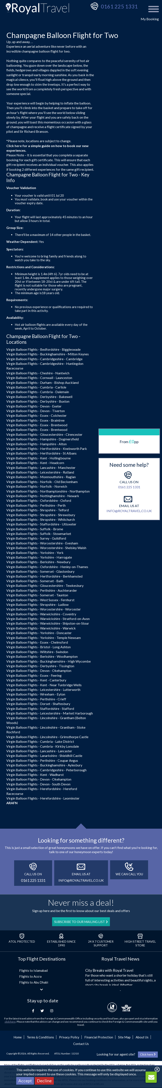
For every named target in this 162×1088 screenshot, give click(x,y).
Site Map (124, 1037)
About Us (142, 1037)
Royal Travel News (120, 959)
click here (10, 1021)
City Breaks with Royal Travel (109, 970)
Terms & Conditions (40, 1037)
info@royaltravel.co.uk (129, 437)
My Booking (150, 19)
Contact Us (81, 1044)
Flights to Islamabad (33, 970)
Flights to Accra (30, 976)
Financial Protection (98, 1037)
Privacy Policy (69, 1037)
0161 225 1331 (119, 6)
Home (18, 1037)
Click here (14, 146)
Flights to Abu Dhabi (33, 982)
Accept (25, 1080)
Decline (44, 1080)
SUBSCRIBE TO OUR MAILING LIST (81, 922)
